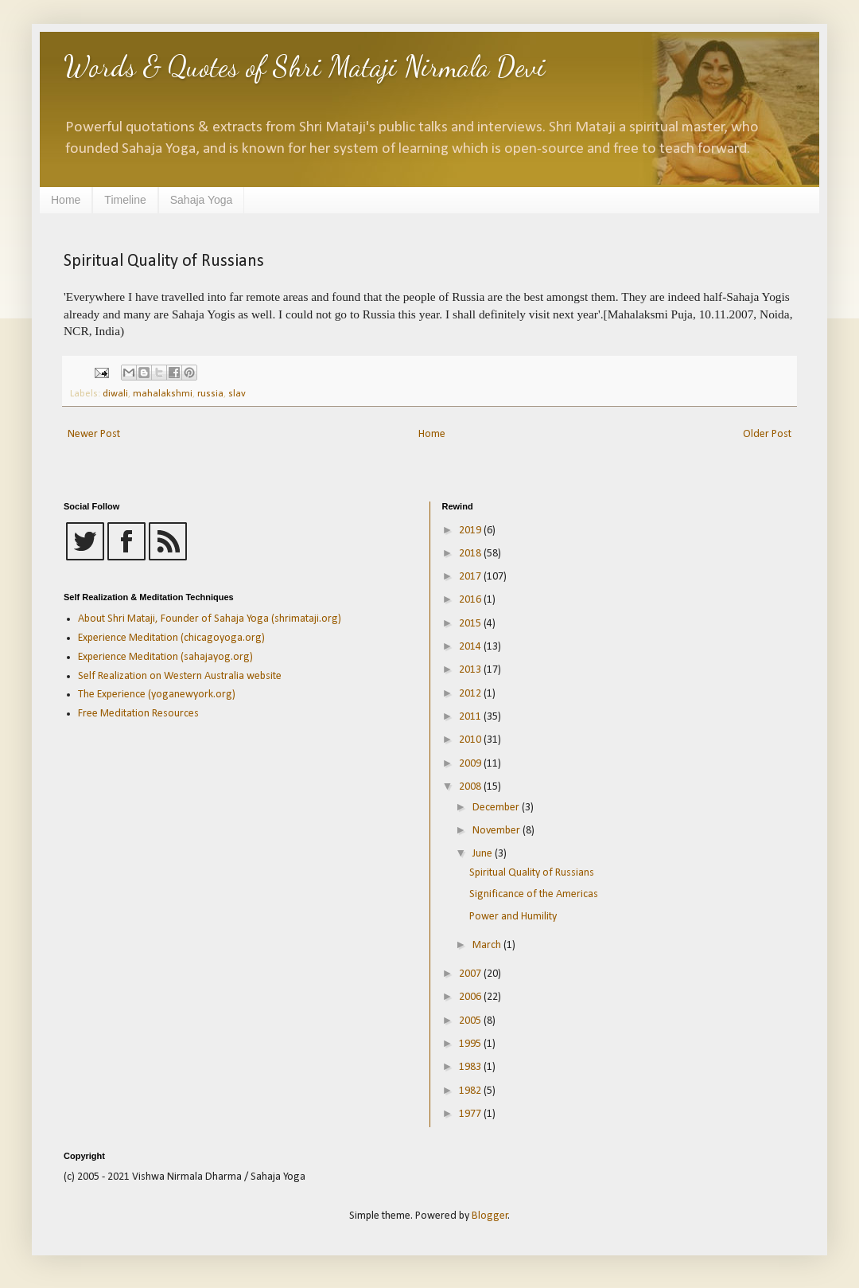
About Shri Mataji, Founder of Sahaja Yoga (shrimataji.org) (209, 619)
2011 (471, 717)
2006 (471, 997)
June (483, 854)
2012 (471, 694)
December (497, 808)
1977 (471, 1114)
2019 (471, 531)
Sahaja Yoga (201, 199)
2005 (471, 1021)
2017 (471, 577)
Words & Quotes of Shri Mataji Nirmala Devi (305, 66)
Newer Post (94, 434)
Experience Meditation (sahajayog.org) (165, 657)
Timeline (125, 199)
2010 (471, 740)
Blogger (490, 1216)
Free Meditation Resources (138, 714)
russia (210, 394)
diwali (115, 394)
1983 (471, 1067)
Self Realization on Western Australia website (180, 676)
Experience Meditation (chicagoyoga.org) (171, 638)
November (497, 831)
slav (237, 394)
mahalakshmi (162, 394)
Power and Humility (513, 917)
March (487, 945)
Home (65, 199)
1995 (471, 1044)
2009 (471, 764)
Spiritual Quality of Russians (531, 873)
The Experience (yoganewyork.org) (156, 695)
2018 (471, 554)
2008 (471, 787)
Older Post (767, 434)
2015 (471, 624)
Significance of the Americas (533, 894)
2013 (471, 670)
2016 (471, 600)
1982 (471, 1091)
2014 (471, 647)
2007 (471, 974)
